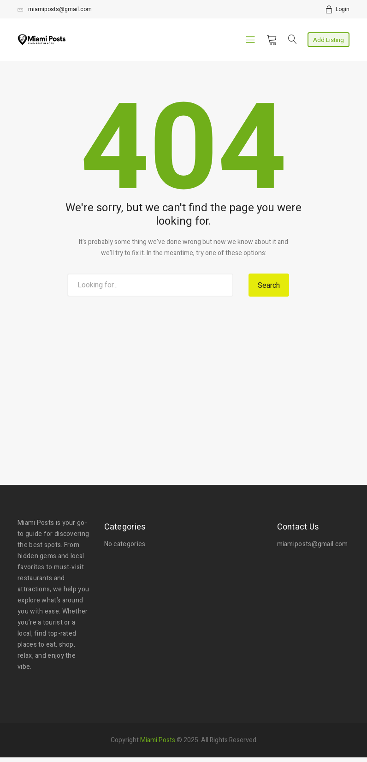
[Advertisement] (183, 376)
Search (269, 285)
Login (342, 9)
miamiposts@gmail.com (55, 9)
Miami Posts (157, 740)
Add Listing (328, 40)
